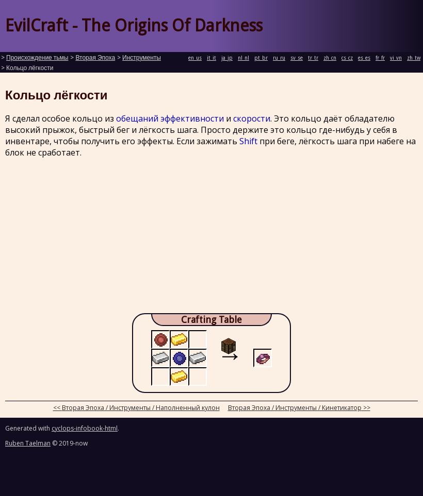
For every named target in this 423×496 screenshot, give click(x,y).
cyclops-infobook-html (85, 428)
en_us (195, 58)
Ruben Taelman (28, 443)
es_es (364, 58)
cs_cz (347, 58)
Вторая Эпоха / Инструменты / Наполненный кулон (141, 407)
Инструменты (141, 57)
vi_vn (396, 58)
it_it (211, 58)
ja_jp (227, 58)
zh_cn (329, 58)
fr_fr (380, 58)
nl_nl (243, 58)
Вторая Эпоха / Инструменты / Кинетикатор (295, 407)
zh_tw (413, 58)
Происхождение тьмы (37, 57)
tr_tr (313, 58)
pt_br (261, 58)
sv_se (296, 58)
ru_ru (279, 58)
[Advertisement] (211, 238)
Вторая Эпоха (95, 57)
